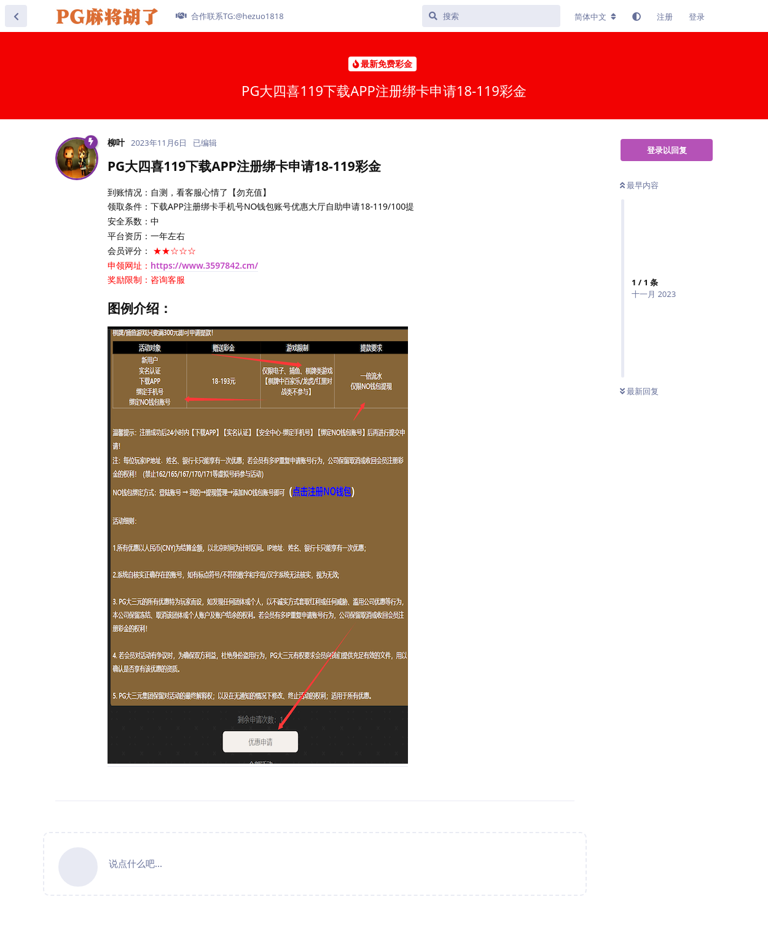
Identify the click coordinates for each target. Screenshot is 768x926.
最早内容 (639, 185)
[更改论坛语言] (595, 17)
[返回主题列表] (16, 16)
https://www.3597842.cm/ (204, 265)
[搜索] (491, 16)
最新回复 (639, 391)
